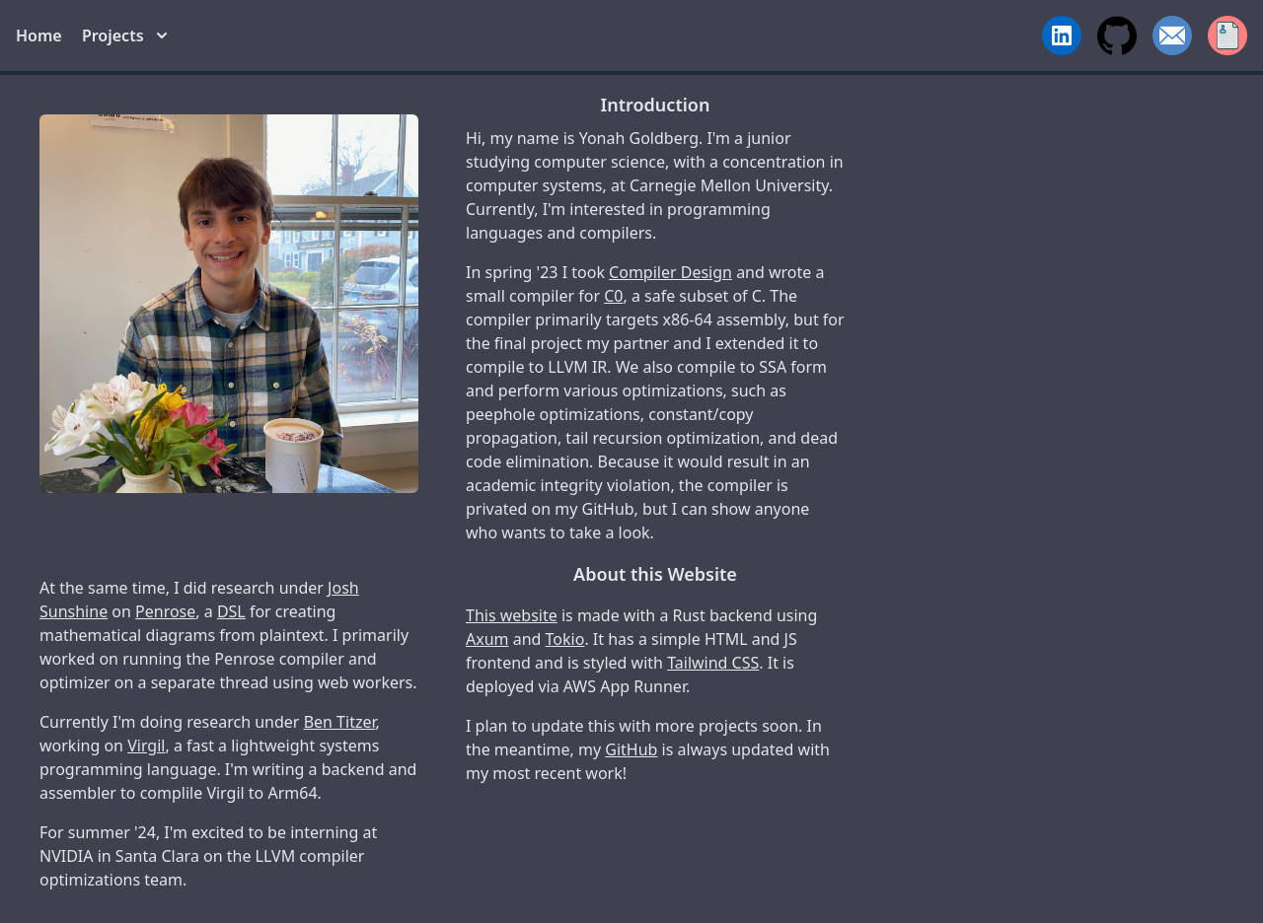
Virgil (146, 745)
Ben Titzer (340, 722)
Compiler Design (670, 272)
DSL (231, 611)
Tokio (565, 639)
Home (39, 35)
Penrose (165, 611)
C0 (613, 296)
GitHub (631, 749)
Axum (487, 639)
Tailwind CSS (713, 663)
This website (511, 615)
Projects (125, 35)
